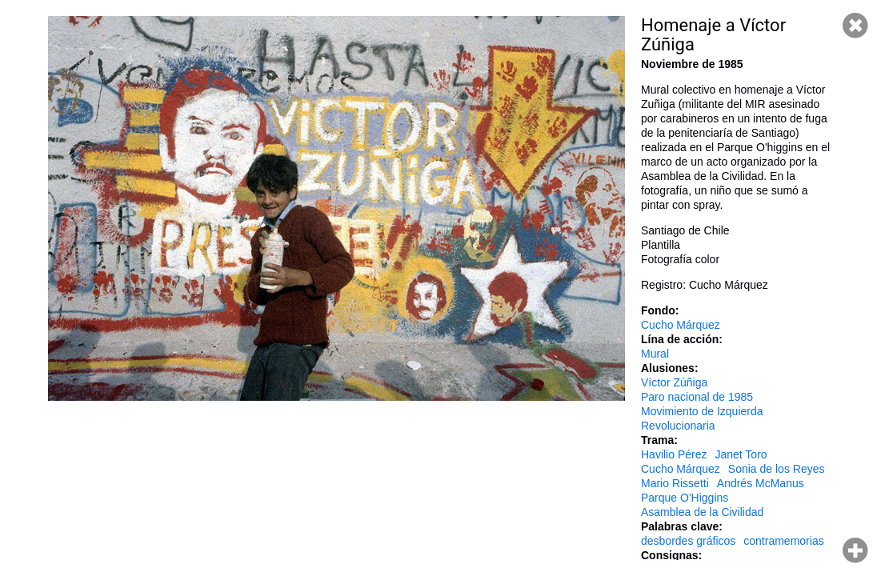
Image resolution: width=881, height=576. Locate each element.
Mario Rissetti (675, 483)
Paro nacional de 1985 (697, 396)
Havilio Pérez (674, 454)
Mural (655, 353)
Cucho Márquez (680, 324)
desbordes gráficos (688, 540)
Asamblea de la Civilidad (702, 512)
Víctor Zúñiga (674, 382)
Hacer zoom (855, 550)
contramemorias (783, 540)
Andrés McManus (760, 483)
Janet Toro (741, 454)
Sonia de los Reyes (776, 468)
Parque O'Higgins (684, 497)
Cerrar (855, 25)
